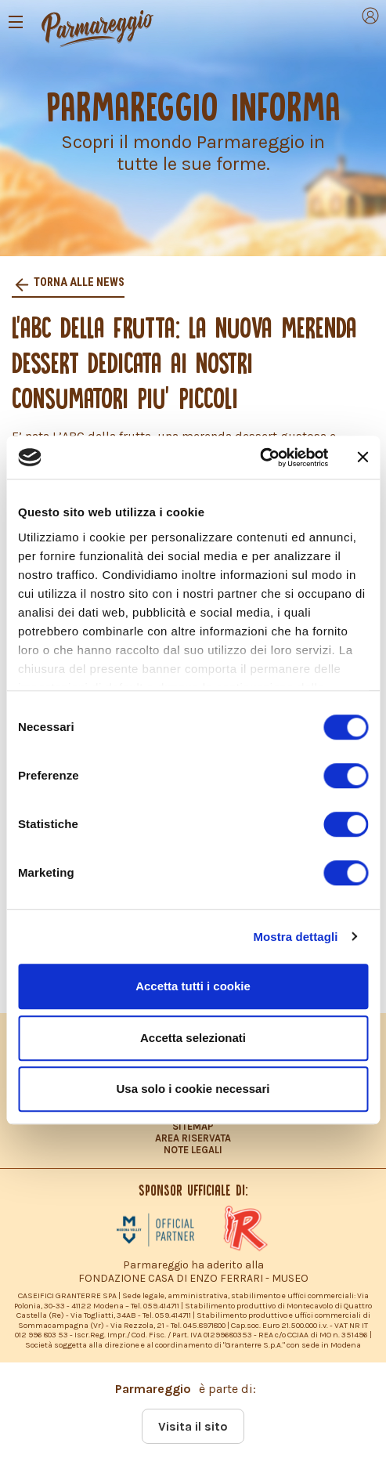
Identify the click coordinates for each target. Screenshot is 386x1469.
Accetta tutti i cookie (193, 986)
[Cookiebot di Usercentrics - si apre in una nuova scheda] (259, 457)
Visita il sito (193, 1426)
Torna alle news (77, 282)
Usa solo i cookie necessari (193, 1088)
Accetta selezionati (193, 1037)
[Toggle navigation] (15, 22)
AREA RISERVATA (193, 1138)
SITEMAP (193, 1126)
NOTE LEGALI (193, 1150)
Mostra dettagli (295, 936)
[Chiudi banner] (362, 457)
